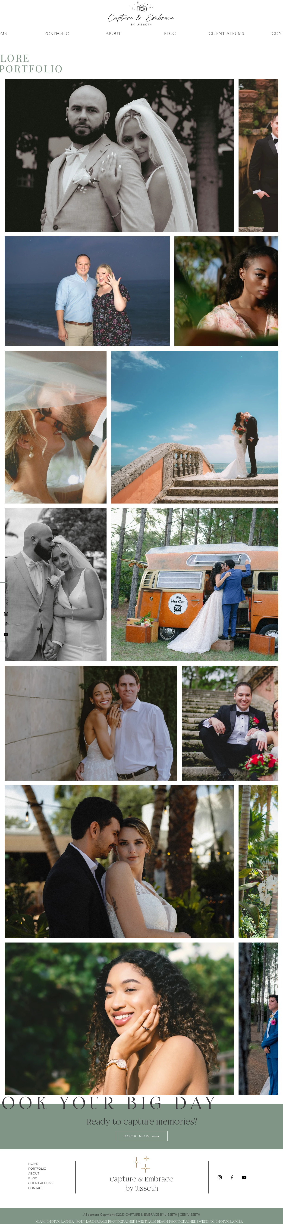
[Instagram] (6, 613)
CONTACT (35, 1188)
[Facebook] (6, 624)
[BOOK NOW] (142, 1136)
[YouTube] (6, 634)
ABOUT (33, 1173)
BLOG (32, 1178)
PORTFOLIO (37, 1168)
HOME (33, 1163)
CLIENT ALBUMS (40, 1183)
